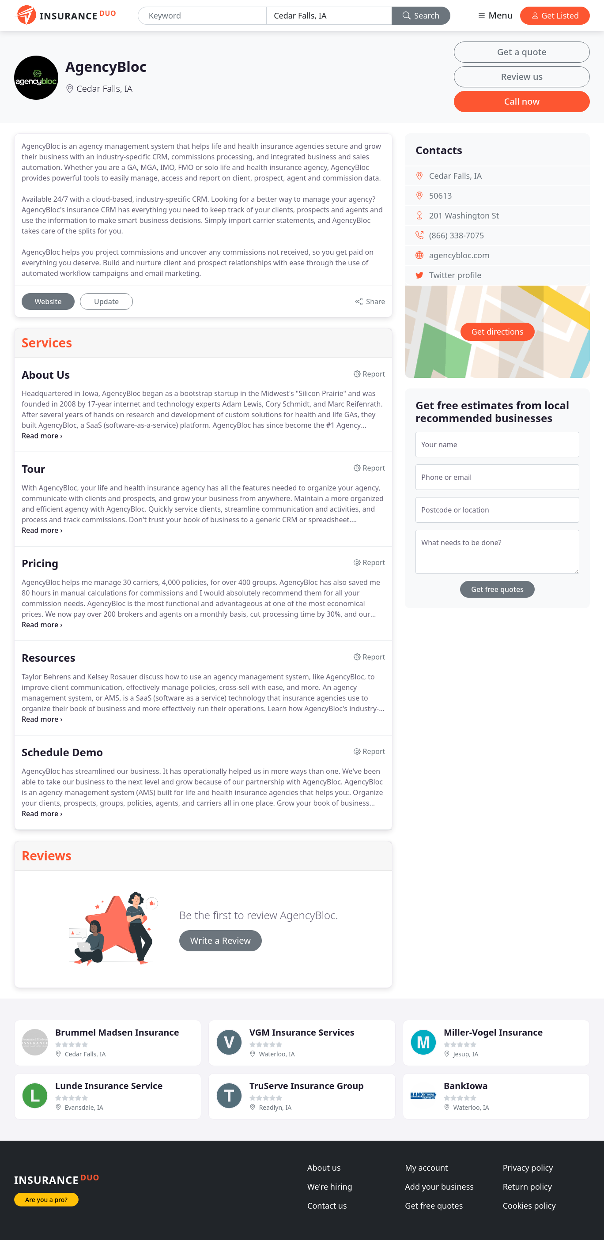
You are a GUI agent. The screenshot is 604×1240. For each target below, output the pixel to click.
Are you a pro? (46, 1199)
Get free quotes (497, 589)
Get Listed (555, 15)
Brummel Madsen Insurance (117, 1032)
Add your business (439, 1186)
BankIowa (466, 1086)
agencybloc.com (459, 255)
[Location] (329, 16)
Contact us (327, 1205)
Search (421, 15)
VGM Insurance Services (302, 1032)
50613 (440, 195)
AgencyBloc (106, 66)
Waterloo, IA (277, 1054)
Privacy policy (528, 1167)
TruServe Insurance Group (306, 1086)
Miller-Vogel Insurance (493, 1032)
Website (47, 301)
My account (426, 1167)
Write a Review (220, 940)
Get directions (498, 331)
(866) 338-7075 (456, 235)
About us (324, 1167)
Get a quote (522, 52)
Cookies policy (529, 1205)
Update (106, 301)
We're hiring (329, 1186)
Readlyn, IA (275, 1107)
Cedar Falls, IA (104, 88)
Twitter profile (455, 275)
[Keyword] (202, 16)
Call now (522, 101)
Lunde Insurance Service (108, 1086)
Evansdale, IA (84, 1107)
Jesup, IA (466, 1054)
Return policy (527, 1186)
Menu (495, 15)
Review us (522, 77)
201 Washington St (464, 215)
